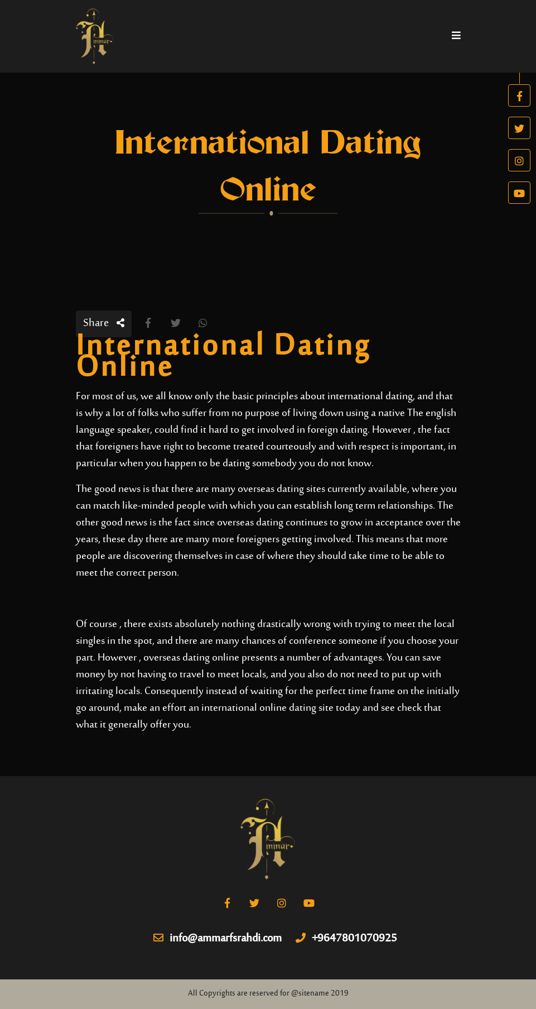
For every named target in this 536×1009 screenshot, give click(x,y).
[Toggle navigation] (456, 36)
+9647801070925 (346, 939)
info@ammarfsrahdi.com (217, 939)
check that (419, 708)
